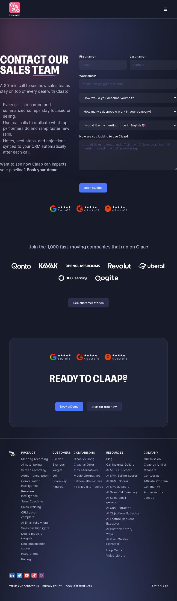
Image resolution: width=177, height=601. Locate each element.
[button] (165, 9)
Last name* (138, 56)
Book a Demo (69, 406)
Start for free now (104, 406)
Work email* (87, 76)
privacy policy (52, 586)
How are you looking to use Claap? (103, 136)
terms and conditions (24, 586)
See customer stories (88, 303)
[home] (15, 9)
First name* (87, 56)
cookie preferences (79, 586)
